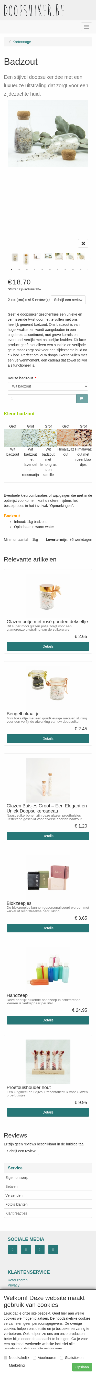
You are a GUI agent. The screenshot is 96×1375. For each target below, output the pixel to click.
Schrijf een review (68, 300)
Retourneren (18, 1280)
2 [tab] (19, 269)
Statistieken (71, 1358)
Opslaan (82, 1367)
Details (48, 646)
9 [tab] (73, 269)
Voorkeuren (44, 1358)
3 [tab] (26, 269)
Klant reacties (16, 1213)
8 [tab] (65, 269)
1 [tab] (11, 269)
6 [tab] (49, 269)
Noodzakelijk (16, 1358)
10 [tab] (80, 269)
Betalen (11, 1186)
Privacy (13, 1285)
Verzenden (14, 1195)
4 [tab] (34, 269)
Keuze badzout (20, 378)
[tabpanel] (48, 256)
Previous (6, 259)
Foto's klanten (16, 1204)
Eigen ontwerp (16, 1178)
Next (89, 259)
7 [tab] (57, 269)
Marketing (14, 1365)
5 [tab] (42, 269)
